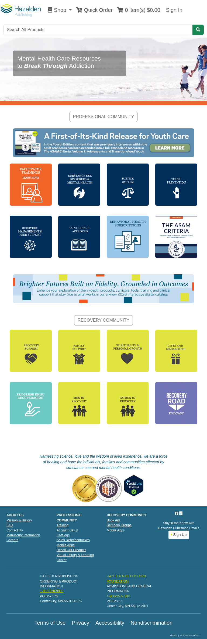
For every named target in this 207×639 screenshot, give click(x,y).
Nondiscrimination (151, 623)
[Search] (98, 30)
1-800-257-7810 (118, 596)
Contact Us (14, 530)
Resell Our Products (71, 550)
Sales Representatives (73, 540)
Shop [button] (58, 10)
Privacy (80, 623)
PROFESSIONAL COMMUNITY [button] (103, 116)
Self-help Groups (119, 525)
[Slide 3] (113, 98)
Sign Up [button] (179, 534)
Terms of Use (49, 623)
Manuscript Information (23, 535)
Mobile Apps (66, 545)
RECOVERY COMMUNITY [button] (103, 320)
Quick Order (94, 10)
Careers (12, 540)
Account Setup (67, 530)
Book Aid (113, 520)
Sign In (173, 10)
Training (62, 525)
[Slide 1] (94, 98)
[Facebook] (177, 513)
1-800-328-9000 (51, 591)
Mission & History (19, 520)
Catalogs (63, 535)
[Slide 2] (103, 98)
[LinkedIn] (180, 513)
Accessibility (109, 623)
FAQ (9, 525)
